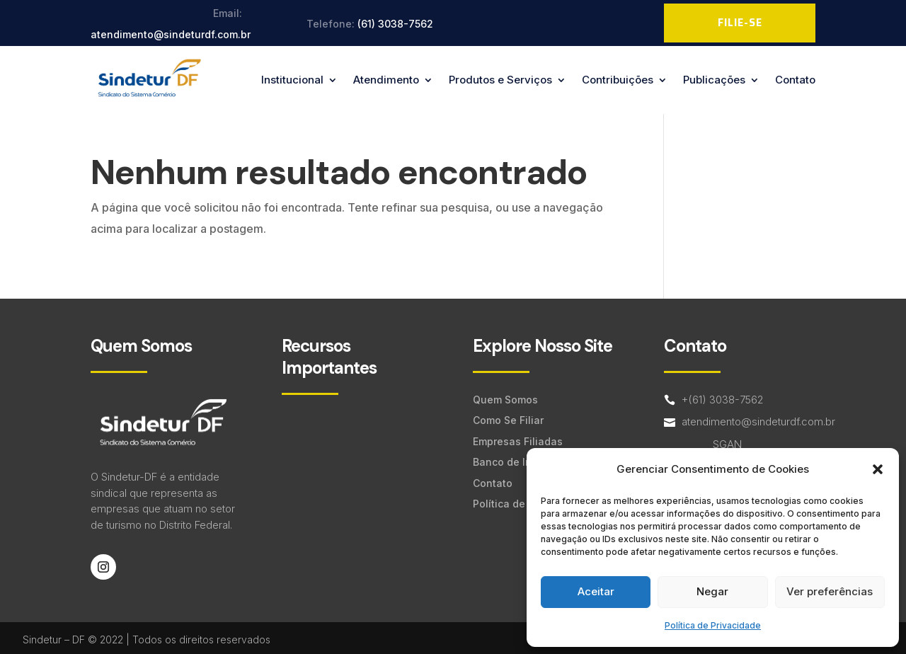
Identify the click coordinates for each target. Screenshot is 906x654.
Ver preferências (829, 591)
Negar (712, 591)
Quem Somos (505, 400)
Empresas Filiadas (518, 441)
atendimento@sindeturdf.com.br (171, 34)
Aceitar (596, 591)
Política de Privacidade (713, 625)
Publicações (714, 79)
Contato (795, 79)
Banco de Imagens (519, 462)
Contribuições (617, 79)
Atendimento (386, 79)
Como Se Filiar (508, 420)
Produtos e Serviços (500, 79)
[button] (878, 469)
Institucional (292, 79)
